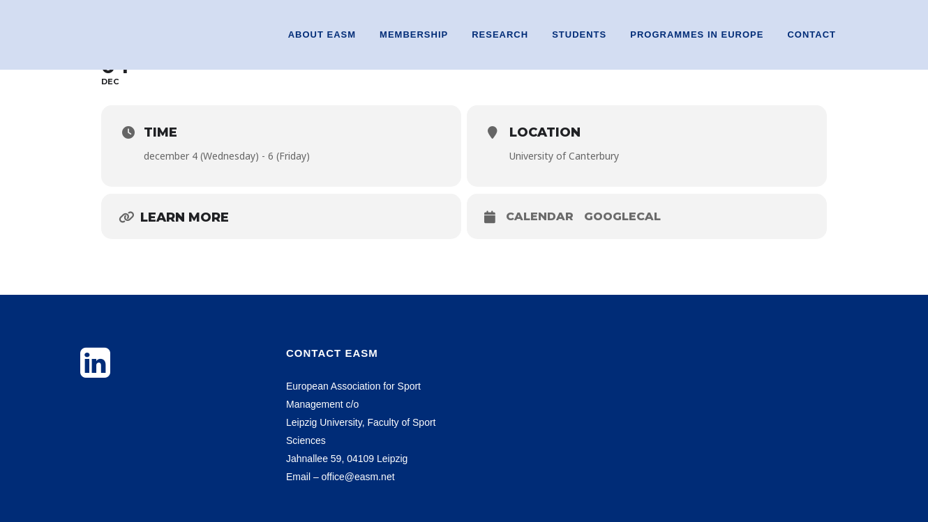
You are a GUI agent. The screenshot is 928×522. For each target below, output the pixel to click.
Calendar (540, 216)
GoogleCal (622, 216)
